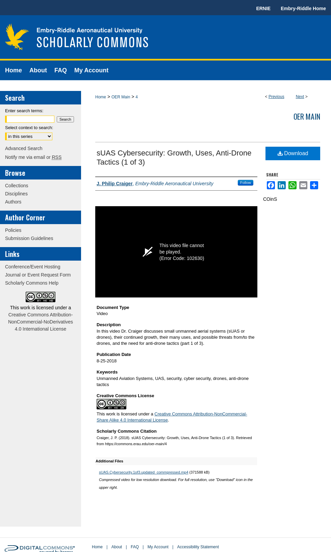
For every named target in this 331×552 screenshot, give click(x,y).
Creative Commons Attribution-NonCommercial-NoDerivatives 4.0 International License (40, 322)
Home (100, 97)
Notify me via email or (33, 157)
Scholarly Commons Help (31, 283)
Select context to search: (29, 127)
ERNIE (263, 8)
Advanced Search (24, 148)
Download (293, 153)
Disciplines (16, 193)
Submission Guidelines (29, 238)
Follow (245, 183)
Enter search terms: (24, 110)
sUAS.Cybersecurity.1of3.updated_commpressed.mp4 (143, 472)
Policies (13, 230)
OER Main (120, 97)
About (116, 547)
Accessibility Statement (198, 547)
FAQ (135, 547)
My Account (158, 547)
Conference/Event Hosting (32, 266)
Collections (16, 185)
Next (300, 96)
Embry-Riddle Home (303, 8)
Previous (276, 96)
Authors (13, 202)
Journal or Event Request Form (38, 275)
